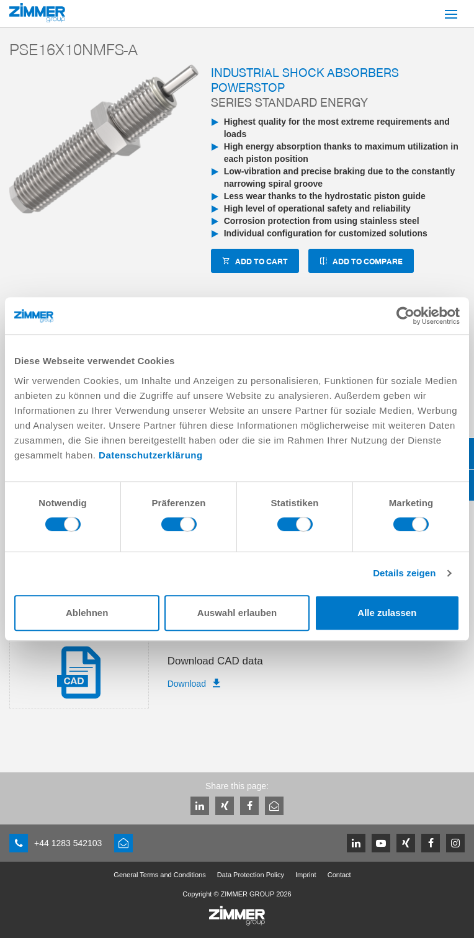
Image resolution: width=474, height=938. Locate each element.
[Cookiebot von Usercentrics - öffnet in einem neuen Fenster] (405, 315)
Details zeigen (404, 573)
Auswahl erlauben (237, 612)
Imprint (305, 874)
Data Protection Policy (250, 874)
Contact (339, 874)
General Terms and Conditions (159, 874)
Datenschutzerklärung (151, 455)
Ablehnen (87, 612)
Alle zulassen (386, 612)
